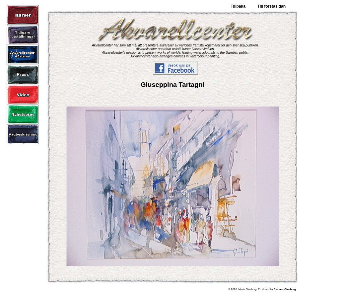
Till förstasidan (271, 6)
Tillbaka (238, 6)
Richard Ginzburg (285, 289)
